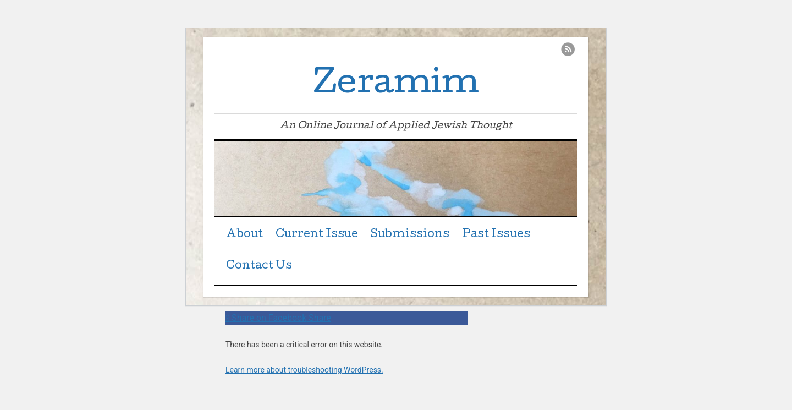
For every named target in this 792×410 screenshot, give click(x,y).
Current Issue (317, 234)
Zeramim (396, 85)
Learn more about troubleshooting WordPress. (304, 369)
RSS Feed (568, 49)
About (244, 234)
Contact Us (259, 266)
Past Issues (496, 234)
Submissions (409, 234)
